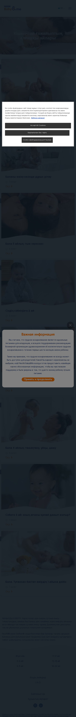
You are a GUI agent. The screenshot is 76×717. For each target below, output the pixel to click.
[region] (38, 124)
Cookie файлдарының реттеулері (37, 140)
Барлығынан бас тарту (37, 132)
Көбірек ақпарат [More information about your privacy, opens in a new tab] (38, 118)
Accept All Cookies (38, 125)
